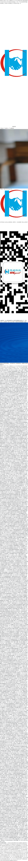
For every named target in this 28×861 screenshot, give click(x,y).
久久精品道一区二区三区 (7, 850)
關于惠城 (2, 222)
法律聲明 (5, 321)
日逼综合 (18, 859)
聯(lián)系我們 (25, 222)
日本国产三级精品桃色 (4, 852)
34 (8, 189)
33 (7, 189)
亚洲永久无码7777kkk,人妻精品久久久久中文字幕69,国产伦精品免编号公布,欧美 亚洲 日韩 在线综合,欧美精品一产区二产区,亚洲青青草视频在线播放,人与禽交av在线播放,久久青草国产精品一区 (14, 2)
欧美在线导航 (6, 860)
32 (6, 189)
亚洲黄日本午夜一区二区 (22, 850)
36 (9, 189)
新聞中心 (7, 128)
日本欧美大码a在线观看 (9, 846)
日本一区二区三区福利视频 (13, 856)
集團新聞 (14, 126)
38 (11, 189)
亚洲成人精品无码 (19, 854)
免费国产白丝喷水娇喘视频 (13, 848)
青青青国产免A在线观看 (9, 849)
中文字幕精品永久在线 (13, 844)
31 (5, 189)
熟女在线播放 (19, 842)
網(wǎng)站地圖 (11, 321)
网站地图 (23, 368)
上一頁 (3, 189)
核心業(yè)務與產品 (8, 222)
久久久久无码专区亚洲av (8, 853)
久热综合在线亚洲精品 (11, 842)
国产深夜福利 (2, 845)
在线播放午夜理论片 (13, 860)
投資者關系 (19, 222)
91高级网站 (16, 846)
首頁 (1, 128)
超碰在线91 (25, 842)
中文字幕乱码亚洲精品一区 (18, 857)
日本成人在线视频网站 (16, 845)
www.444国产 (4, 848)
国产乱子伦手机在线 (23, 844)
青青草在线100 (9, 845)
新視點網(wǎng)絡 (22, 321)
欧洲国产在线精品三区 (13, 852)
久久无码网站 (13, 854)
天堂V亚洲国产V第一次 (8, 857)
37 (10, 189)
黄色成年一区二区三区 (11, 859)
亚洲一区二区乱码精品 (4, 844)
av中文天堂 (14, 850)
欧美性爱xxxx (17, 849)
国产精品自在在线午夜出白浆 (19, 853)
